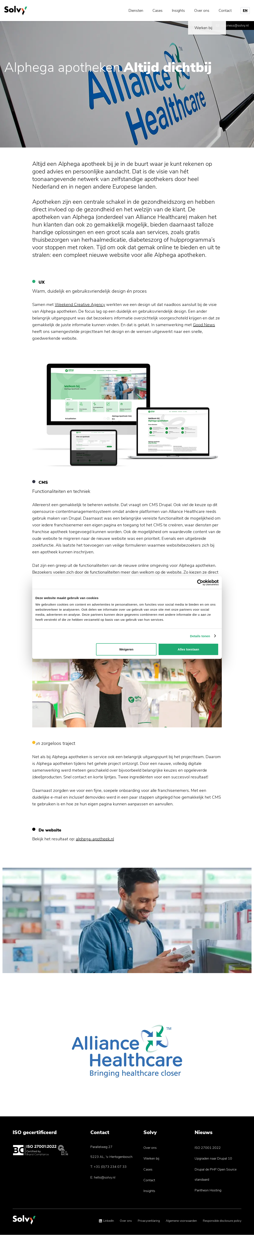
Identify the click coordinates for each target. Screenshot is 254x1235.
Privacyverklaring (149, 1221)
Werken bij (151, 1158)
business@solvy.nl (235, 25)
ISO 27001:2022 (208, 1147)
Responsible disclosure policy (222, 1221)
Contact (225, 10)
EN (245, 10)
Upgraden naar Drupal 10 (213, 1158)
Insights (178, 10)
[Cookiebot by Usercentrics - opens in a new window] (200, 582)
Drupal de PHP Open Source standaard (216, 1174)
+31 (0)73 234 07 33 (110, 1166)
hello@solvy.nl (104, 1177)
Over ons (201, 10)
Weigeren (126, 649)
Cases (157, 10)
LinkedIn (108, 1221)
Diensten (135, 10)
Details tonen (200, 636)
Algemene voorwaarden (181, 1221)
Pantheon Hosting (208, 1190)
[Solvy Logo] (24, 1221)
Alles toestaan (188, 649)
